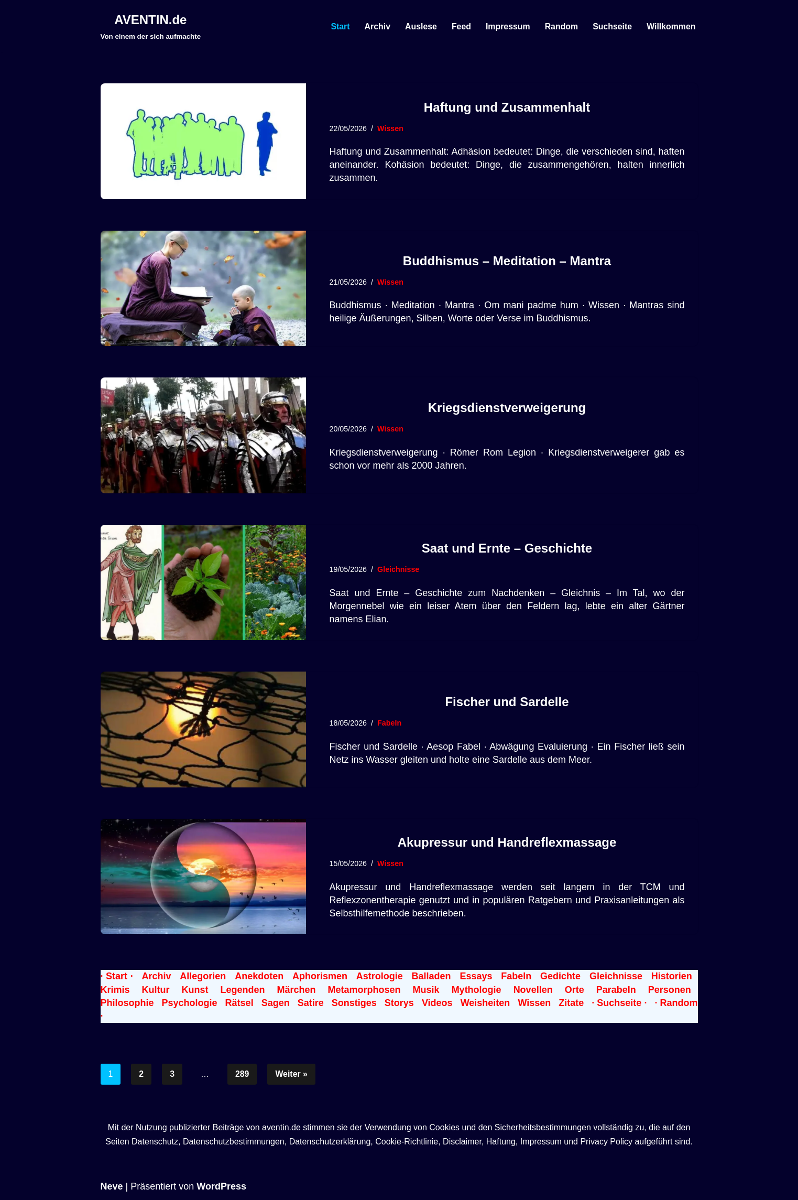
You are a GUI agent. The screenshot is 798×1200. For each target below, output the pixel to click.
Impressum (506, 25)
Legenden (243, 990)
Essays (476, 976)
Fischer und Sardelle (507, 702)
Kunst (195, 990)
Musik (426, 990)
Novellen (533, 990)
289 (242, 1073)
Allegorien (203, 976)
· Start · (117, 976)
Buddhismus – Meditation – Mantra (507, 261)
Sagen (275, 1003)
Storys (399, 1003)
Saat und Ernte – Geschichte (507, 548)
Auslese (419, 25)
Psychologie (189, 1003)
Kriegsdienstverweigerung (507, 408)
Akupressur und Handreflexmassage (507, 842)
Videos (437, 1003)
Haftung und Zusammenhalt (507, 107)
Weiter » (292, 1073)
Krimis (115, 990)
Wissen (391, 128)
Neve (112, 1187)
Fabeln (390, 723)
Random (560, 25)
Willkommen (670, 25)
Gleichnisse (399, 569)
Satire (311, 1003)
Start (338, 25)
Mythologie (476, 990)
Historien (671, 976)
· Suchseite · (619, 1003)
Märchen (296, 990)
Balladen (431, 976)
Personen (669, 990)
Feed (459, 25)
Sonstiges (354, 1003)
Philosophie (127, 1003)
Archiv (376, 25)
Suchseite (612, 25)
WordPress (221, 1187)
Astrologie (379, 976)
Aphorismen (319, 976)
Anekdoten (259, 976)
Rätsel (239, 1003)
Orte (574, 990)
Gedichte (560, 976)
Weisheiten (485, 1003)
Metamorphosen (364, 990)
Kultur (156, 990)
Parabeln (616, 990)
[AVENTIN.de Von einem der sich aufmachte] (151, 25)
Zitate (571, 1003)
